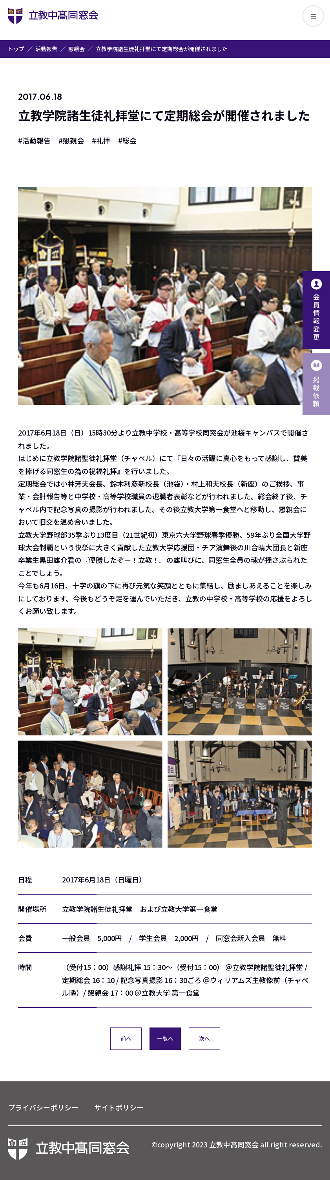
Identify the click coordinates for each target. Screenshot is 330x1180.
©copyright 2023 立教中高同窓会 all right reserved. (236, 1144)
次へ (204, 1038)
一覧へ (165, 1038)
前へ (125, 1038)
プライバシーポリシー (43, 1107)
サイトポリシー (119, 1107)
